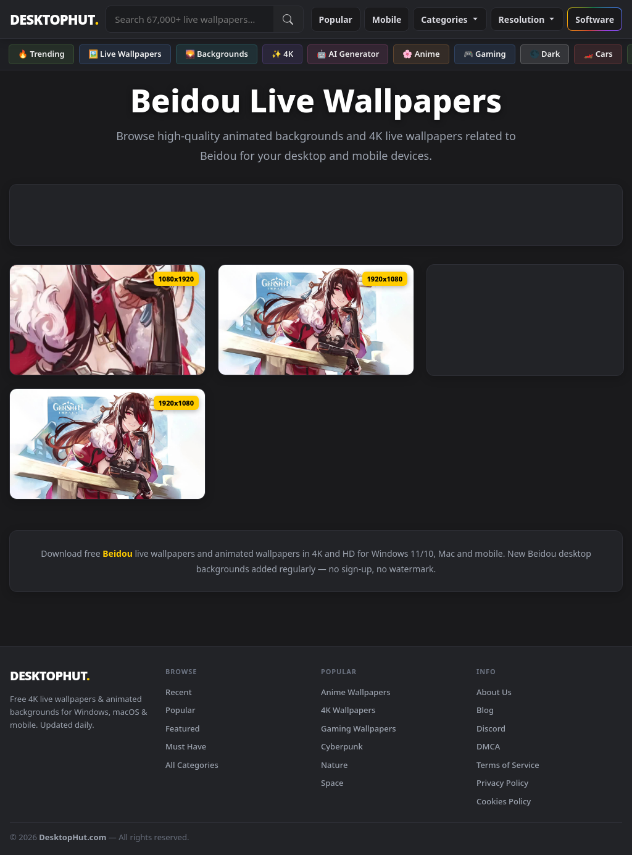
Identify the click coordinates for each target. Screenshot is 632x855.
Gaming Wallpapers (358, 728)
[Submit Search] (288, 19)
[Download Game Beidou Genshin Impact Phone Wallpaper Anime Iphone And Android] (107, 319)
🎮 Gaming (485, 53)
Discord (490, 728)
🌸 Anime (420, 53)
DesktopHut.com (72, 837)
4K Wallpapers (348, 709)
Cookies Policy (503, 801)
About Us (494, 692)
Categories (449, 19)
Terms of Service (507, 764)
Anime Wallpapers (356, 692)
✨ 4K (282, 53)
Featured (182, 728)
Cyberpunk (342, 746)
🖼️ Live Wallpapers (125, 53)
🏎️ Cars (597, 53)
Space (332, 782)
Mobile (387, 19)
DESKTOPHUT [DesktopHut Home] (54, 19)
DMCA (488, 746)
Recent (178, 692)
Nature (334, 764)
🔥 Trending (41, 53)
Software (594, 19)
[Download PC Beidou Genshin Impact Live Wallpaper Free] (316, 319)
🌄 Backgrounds (216, 53)
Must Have (185, 746)
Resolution (527, 19)
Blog (485, 709)
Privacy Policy (502, 782)
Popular (335, 19)
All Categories (191, 764)
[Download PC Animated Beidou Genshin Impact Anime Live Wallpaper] (107, 443)
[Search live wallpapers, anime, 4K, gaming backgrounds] (189, 19)
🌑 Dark (545, 53)
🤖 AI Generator (348, 53)
